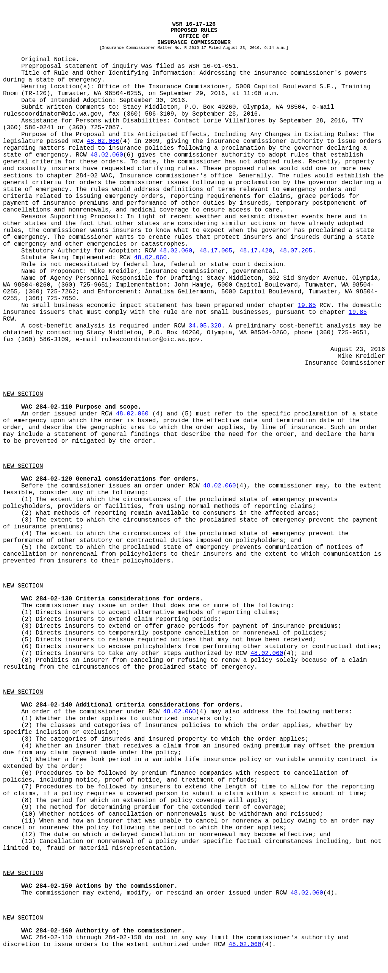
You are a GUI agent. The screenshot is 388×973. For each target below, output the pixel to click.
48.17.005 (215, 251)
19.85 (307, 305)
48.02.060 (103, 141)
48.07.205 (296, 251)
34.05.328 (205, 326)
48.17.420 (255, 251)
